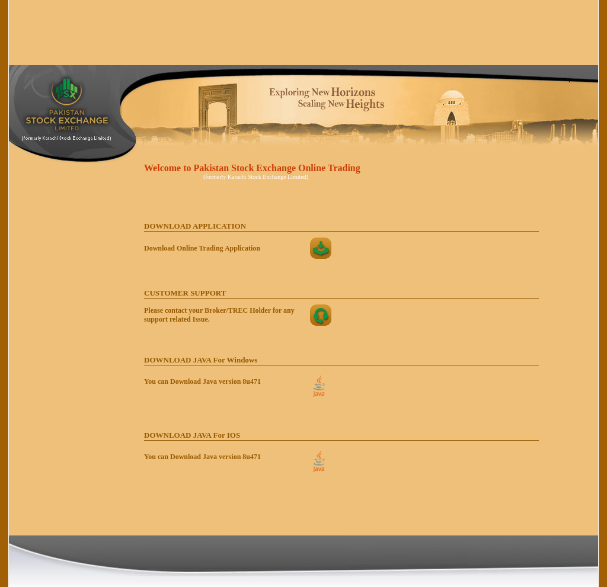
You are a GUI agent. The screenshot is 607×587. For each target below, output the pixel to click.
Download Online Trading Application (202, 248)
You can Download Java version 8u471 (202, 381)
